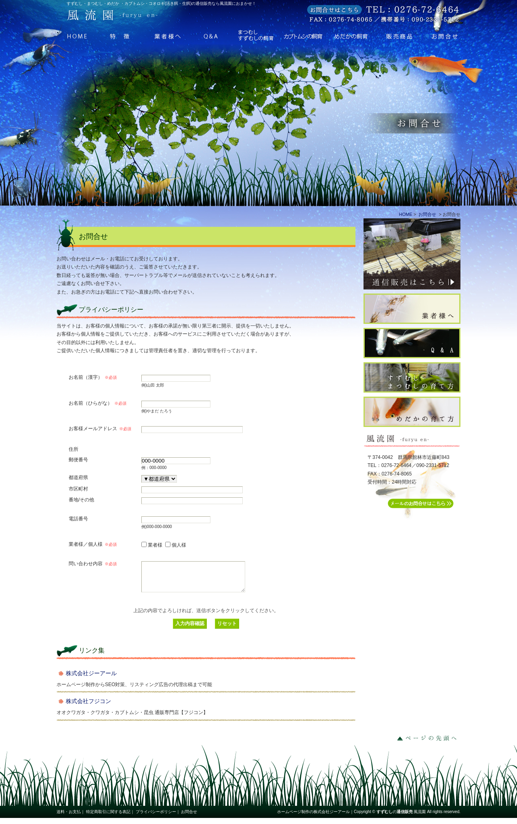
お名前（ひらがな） (97, 403)
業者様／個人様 (93, 544)
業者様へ (168, 35)
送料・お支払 (69, 818)
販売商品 (392, 35)
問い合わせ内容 (93, 563)
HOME (79, 35)
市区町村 (78, 488)
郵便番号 (78, 459)
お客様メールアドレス (100, 428)
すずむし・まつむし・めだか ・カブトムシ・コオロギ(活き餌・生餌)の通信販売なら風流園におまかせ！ (161, 3)
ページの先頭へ (428, 744)
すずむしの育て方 (416, 377)
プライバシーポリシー (156, 818)
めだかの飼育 (348, 35)
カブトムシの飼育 (303, 35)
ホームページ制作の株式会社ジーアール (313, 818)
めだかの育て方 (416, 412)
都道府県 (78, 477)
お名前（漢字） (93, 377)
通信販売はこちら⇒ (416, 253)
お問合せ (437, 35)
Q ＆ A (213, 35)
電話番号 (78, 518)
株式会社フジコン (88, 707)
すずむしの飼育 (258, 35)
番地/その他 (81, 499)
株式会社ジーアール (91, 679)
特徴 (123, 35)
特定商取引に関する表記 (108, 818)
